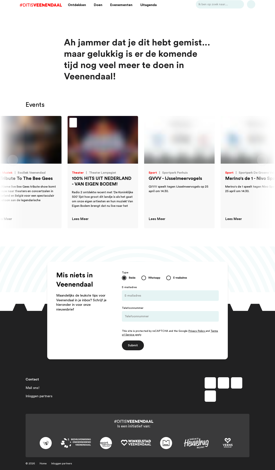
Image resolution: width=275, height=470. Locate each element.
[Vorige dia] (13, 160)
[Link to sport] (106, 443)
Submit (133, 345)
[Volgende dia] (262, 160)
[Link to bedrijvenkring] (76, 443)
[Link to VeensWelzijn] (227, 443)
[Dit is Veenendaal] (47, 10)
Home (43, 463)
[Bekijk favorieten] (245, 10)
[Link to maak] (166, 443)
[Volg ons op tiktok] (210, 396)
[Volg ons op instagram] (223, 383)
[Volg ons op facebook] (210, 383)
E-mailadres (129, 287)
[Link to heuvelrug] (196, 443)
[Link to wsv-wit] (136, 443)
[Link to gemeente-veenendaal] (46, 443)
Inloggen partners (39, 396)
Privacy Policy (197, 331)
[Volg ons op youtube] (236, 383)
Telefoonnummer (133, 308)
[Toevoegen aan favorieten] (12, 123)
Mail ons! (33, 387)
